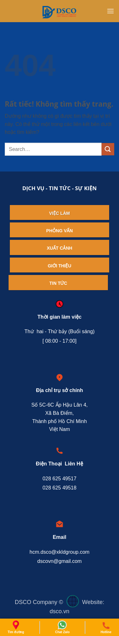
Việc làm (59, 213)
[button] (110, 11)
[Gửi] (108, 149)
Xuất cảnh (59, 248)
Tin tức (58, 283)
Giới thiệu (59, 265)
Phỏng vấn (59, 230)
